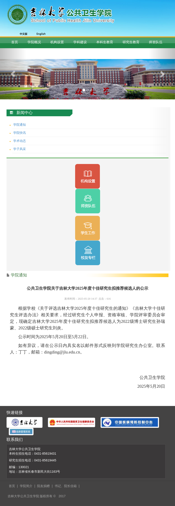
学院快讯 (19, 132)
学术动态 (19, 141)
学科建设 (80, 42)
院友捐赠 (43, 486)
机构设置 (57, 42)
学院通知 (19, 124)
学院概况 (34, 42)
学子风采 (19, 149)
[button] (13, 73)
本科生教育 (104, 42)
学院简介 (26, 486)
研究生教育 (131, 42)
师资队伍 (155, 42)
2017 (61, 496)
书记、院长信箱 (66, 486)
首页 (14, 42)
